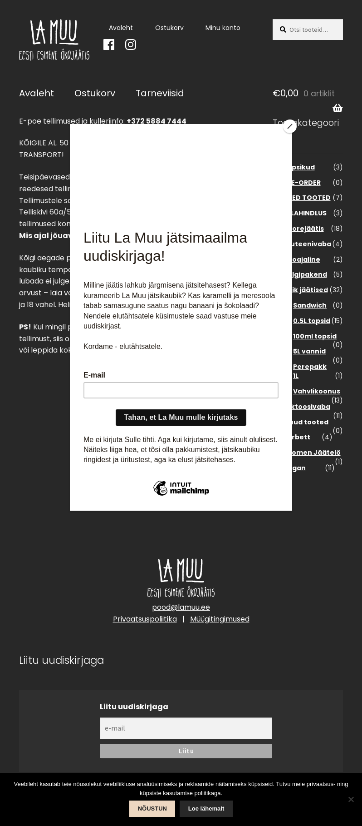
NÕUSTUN (152, 808)
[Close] (290, 126)
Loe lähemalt (206, 808)
